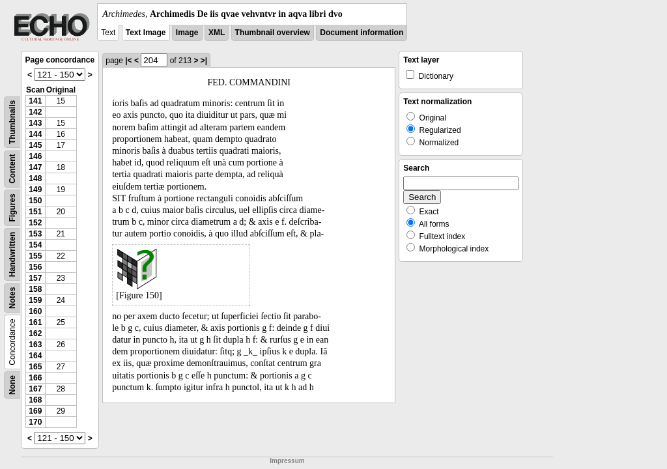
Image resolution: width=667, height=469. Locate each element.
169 (35, 411)
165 (35, 366)
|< (128, 60)
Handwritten (12, 254)
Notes (12, 298)
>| (204, 60)
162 (35, 333)
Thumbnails (12, 122)
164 (35, 355)
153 (35, 233)
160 (35, 311)
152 (35, 222)
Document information (361, 32)
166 (35, 377)
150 (35, 200)
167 (35, 388)
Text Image (146, 32)
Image (187, 32)
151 (35, 211)
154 (35, 244)
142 (35, 112)
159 (35, 300)
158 (35, 289)
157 (35, 278)
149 (35, 189)
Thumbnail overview (272, 32)
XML (216, 32)
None (12, 385)
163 (35, 344)
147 (35, 167)
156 (35, 267)
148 (35, 178)
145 (35, 145)
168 (35, 400)
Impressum (287, 460)
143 (35, 123)
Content (12, 169)
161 (35, 322)
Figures (12, 207)
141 (35, 101)
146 (35, 156)
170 (35, 422)
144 (35, 134)
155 (35, 256)
